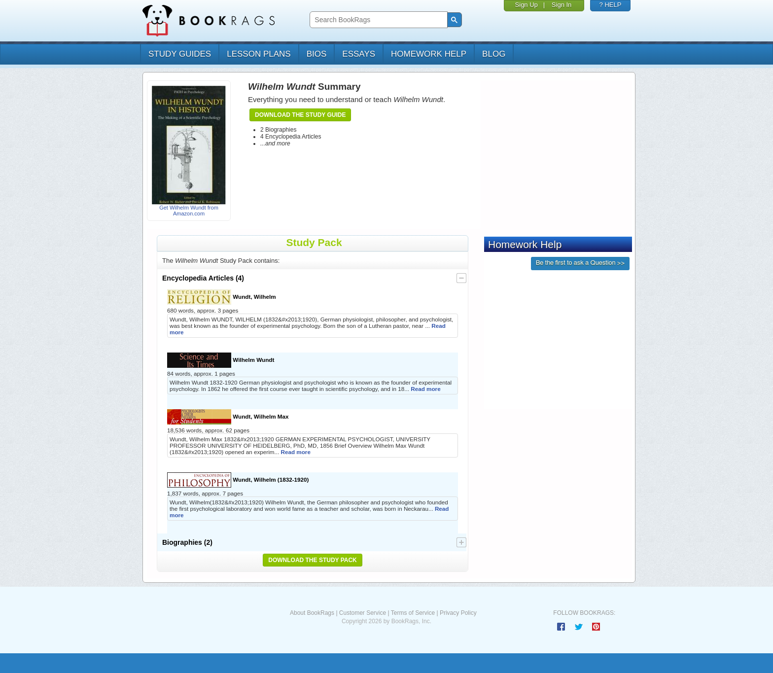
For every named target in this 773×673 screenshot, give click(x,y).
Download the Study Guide (300, 114)
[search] (377, 20)
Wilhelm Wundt (220, 360)
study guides (179, 54)
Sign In (561, 4)
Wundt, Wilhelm (221, 297)
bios (317, 54)
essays (358, 54)
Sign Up (526, 4)
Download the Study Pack (312, 560)
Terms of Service (413, 612)
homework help (428, 54)
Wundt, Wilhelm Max (228, 417)
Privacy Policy (458, 612)
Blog (493, 54)
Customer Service (362, 612)
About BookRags (312, 612)
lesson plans (258, 54)
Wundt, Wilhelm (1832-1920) (238, 480)
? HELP (610, 4)
